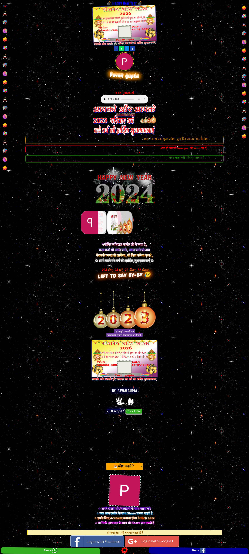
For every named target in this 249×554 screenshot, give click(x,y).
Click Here (133, 411)
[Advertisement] (124, 438)
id (132, 49)
